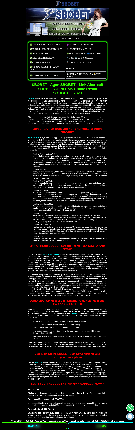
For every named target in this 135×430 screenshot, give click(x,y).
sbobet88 (75, 313)
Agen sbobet (33, 138)
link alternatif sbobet (51, 254)
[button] (130, 416)
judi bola (38, 362)
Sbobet (31, 99)
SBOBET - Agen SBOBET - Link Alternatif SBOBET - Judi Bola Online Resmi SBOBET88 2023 (65, 421)
